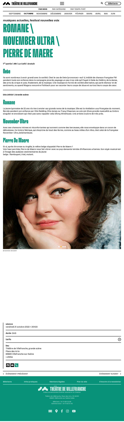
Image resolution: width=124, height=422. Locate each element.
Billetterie (113, 3)
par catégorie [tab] (58, 9)
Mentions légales (56, 383)
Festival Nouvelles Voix (50, 21)
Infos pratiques (30, 383)
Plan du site (80, 383)
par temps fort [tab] (79, 9)
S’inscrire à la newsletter (109, 383)
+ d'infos (10, 357)
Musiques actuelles (17, 21)
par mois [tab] (41, 9)
